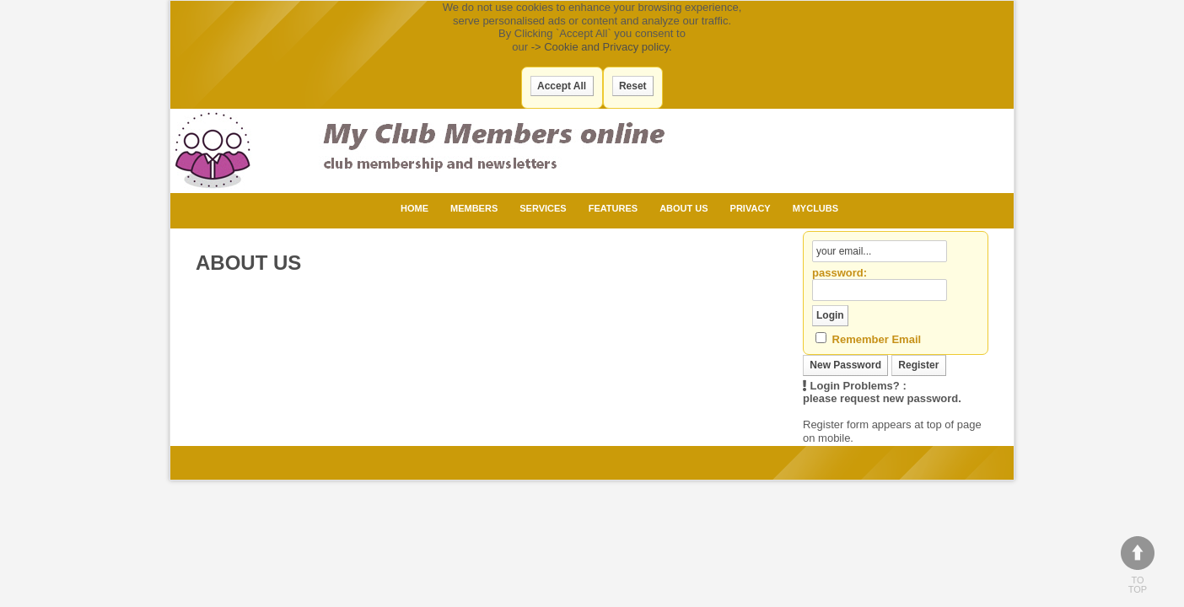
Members (474, 208)
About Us (683, 208)
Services (542, 208)
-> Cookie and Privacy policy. (601, 46)
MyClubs (815, 208)
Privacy (750, 208)
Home (414, 208)
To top (1137, 565)
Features (613, 208)
